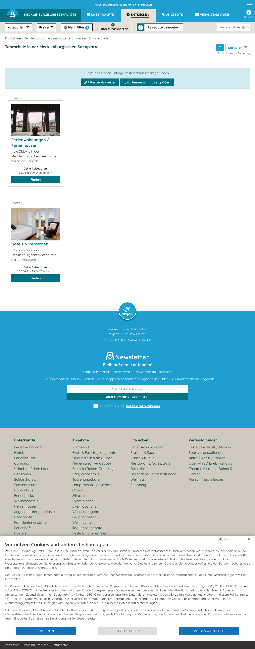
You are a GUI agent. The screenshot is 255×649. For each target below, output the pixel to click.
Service (249, 14)
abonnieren (127, 396)
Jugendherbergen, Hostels (35, 511)
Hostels (20, 533)
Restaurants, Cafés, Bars (150, 463)
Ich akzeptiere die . (127, 406)
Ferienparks (24, 495)
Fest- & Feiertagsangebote (94, 452)
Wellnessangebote (87, 511)
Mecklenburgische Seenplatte (45, 38)
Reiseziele (138, 468)
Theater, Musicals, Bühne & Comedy (210, 471)
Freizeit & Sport (143, 452)
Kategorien (16, 27)
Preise (44, 27)
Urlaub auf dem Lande (32, 468)
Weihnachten (83, 522)
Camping (21, 463)
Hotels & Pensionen (29, 243)
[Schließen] (249, 539)
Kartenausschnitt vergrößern (147, 82)
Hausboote (23, 517)
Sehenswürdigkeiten (146, 447)
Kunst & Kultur (142, 458)
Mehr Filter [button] (76, 27)
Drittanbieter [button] (60, 645)
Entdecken (79, 38)
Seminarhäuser (26, 484)
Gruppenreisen (84, 517)
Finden (35, 179)
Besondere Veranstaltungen (153, 474)
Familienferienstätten (31, 522)
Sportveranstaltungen (206, 452)
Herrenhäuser (25, 506)
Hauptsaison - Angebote (92, 484)
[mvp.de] (246, 3)
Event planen (83, 501)
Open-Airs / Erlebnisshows (210, 463)
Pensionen (22, 474)
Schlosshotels (25, 479)
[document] (127, 584)
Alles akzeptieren (209, 631)
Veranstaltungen (203, 440)
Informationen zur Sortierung (233, 53)
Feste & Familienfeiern (90, 533)
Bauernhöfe (23, 490)
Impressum (12, 645)
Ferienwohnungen (28, 447)
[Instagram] (239, 3)
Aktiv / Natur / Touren (207, 458)
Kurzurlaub (81, 447)
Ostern (77, 490)
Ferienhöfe (23, 527)
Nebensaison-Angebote (91, 463)
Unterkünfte (24, 440)
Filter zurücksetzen (100, 82)
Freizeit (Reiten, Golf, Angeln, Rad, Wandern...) (95, 471)
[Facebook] (231, 3)
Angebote (80, 440)
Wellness (137, 479)
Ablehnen (46, 631)
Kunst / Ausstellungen (206, 479)
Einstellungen (128, 631)
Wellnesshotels (26, 501)
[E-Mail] (127, 389)
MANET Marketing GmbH (133, 340)
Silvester (79, 495)
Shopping (138, 484)
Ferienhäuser (24, 458)
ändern (47, 173)
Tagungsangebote (87, 527)
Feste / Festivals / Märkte (210, 447)
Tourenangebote (86, 479)
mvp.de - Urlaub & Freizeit (127, 334)
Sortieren (235, 48)
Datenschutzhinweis (35, 645)
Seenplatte (81, 3)
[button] (52, 13)
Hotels (19, 452)
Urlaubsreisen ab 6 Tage (92, 458)
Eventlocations (84, 506)
